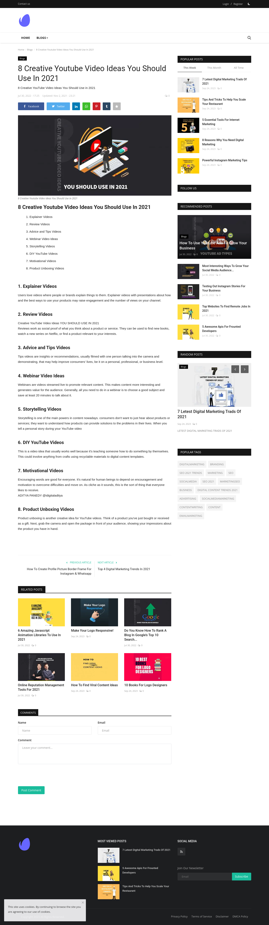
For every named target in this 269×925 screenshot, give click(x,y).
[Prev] (235, 369)
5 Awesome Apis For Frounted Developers (221, 329)
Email (101, 722)
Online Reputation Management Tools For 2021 (41, 687)
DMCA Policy (240, 916)
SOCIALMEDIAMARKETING (218, 498)
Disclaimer (222, 916)
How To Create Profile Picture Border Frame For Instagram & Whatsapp (59, 571)
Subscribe (241, 876)
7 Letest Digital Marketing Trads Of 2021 (224, 81)
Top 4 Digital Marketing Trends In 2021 (124, 569)
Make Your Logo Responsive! (92, 630)
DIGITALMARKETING (192, 464)
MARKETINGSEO (230, 481)
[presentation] (49, 775)
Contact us (24, 4)
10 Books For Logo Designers (145, 685)
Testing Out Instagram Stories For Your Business (223, 288)
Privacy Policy (179, 916)
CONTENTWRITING (191, 507)
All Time (239, 68)
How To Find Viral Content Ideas (94, 685)
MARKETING (215, 473)
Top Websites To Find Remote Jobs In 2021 (226, 308)
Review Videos (39, 224)
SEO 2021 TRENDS (191, 473)
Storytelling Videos (42, 246)
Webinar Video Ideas (43, 239)
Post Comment (31, 790)
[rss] (181, 851)
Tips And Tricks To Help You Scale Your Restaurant (224, 101)
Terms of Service (201, 916)
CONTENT (214, 507)
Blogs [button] (42, 38)
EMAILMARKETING (191, 516)
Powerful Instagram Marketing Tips (224, 160)
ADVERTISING (188, 498)
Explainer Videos (40, 217)
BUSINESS (186, 490)
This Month (214, 68)
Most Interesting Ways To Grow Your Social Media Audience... (225, 268)
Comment (25, 740)
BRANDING (217, 464)
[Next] (245, 369)
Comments (29, 712)
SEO (230, 473)
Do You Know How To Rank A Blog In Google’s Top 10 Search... (145, 635)
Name (22, 722)
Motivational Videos (42, 261)
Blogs (30, 49)
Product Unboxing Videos (46, 268)
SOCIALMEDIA (188, 481)
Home (25, 38)
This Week (189, 68)
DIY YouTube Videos (43, 253)
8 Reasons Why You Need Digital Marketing (223, 142)
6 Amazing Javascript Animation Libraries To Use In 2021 (39, 635)
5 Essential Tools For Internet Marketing (221, 122)
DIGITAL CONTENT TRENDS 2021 (217, 490)
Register (238, 4)
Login (226, 4)
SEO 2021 (208, 481)
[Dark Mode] (249, 4)
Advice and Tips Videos (45, 231)
